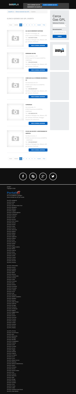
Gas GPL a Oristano (11, 367)
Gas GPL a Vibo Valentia (12, 391)
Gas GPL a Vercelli (11, 260)
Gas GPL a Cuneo (11, 217)
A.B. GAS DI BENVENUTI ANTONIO (34, 31)
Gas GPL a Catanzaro (12, 214)
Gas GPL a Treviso (11, 257)
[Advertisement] (64, 85)
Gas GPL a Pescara (11, 242)
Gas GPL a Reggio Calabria (13, 247)
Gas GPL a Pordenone (12, 308)
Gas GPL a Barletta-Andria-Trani (14, 205)
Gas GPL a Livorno (11, 228)
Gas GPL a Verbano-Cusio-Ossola (15, 389)
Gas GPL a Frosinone (12, 286)
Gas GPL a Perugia (11, 305)
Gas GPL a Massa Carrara (13, 360)
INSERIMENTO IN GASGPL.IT (34, 7)
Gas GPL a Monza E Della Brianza (15, 363)
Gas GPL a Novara (11, 300)
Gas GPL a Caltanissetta (12, 276)
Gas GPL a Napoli (11, 235)
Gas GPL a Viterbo (11, 327)
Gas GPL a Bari (10, 334)
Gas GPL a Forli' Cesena (12, 221)
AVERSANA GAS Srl (31, 53)
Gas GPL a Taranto (11, 254)
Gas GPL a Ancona (11, 331)
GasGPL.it (11, 11)
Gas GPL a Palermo (11, 303)
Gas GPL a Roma (11, 314)
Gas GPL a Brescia (11, 274)
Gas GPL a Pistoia (11, 243)
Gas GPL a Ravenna (11, 375)
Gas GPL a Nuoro (11, 365)
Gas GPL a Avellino (11, 269)
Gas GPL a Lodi (10, 293)
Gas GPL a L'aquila (11, 290)
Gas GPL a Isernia (11, 224)
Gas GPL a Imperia (11, 353)
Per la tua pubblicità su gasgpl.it (14, 195)
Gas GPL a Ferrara (11, 219)
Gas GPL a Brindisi (11, 339)
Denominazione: (57, 29)
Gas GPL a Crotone (11, 346)
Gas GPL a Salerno (11, 250)
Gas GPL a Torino (11, 255)
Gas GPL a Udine (11, 387)
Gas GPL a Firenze (11, 284)
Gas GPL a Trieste (11, 322)
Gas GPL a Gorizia (11, 223)
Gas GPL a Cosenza (11, 216)
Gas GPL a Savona (11, 381)
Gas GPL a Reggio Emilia (13, 312)
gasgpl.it (9, 186)
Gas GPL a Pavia (11, 240)
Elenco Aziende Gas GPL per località (15, 197)
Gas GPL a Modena (11, 298)
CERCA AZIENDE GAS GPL (33, 5)
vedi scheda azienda (38, 45)
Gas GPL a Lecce (11, 291)
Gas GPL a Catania (11, 343)
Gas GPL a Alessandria (12, 265)
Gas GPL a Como (11, 344)
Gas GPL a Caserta (11, 277)
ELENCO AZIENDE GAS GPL (50, 5)
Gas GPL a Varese (11, 259)
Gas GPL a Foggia (11, 350)
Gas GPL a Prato (11, 245)
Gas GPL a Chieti (11, 279)
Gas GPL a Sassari (11, 315)
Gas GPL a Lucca (11, 358)
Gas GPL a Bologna (11, 338)
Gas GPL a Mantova (11, 295)
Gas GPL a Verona (11, 326)
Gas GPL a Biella (11, 272)
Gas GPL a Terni (11, 384)
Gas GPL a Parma (11, 369)
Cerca (60, 36)
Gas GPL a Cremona (12, 281)
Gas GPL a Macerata (12, 229)
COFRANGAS (29, 104)
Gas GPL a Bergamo (12, 207)
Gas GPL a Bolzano (11, 209)
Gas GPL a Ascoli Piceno (12, 332)
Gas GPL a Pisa (10, 372)
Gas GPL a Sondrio (11, 382)
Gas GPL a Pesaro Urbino (13, 370)
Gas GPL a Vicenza (11, 262)
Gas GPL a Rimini (11, 248)
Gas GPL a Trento (11, 386)
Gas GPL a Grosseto (12, 288)
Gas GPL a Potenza (11, 374)
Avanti (39, 25)
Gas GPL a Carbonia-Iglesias (14, 212)
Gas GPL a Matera (11, 231)
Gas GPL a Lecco (11, 356)
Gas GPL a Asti (10, 204)
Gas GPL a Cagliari (11, 210)
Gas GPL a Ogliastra (12, 236)
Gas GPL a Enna (11, 283)
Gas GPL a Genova (11, 351)
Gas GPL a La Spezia (12, 355)
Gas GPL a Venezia (11, 324)
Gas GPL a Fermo (11, 348)
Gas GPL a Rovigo (11, 379)
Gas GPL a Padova (11, 238)
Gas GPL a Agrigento (12, 200)
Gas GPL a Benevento (12, 336)
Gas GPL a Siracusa (11, 317)
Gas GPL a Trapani (11, 321)
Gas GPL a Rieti (10, 377)
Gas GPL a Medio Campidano (14, 296)
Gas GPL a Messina (11, 362)
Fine (44, 25)
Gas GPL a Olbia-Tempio (13, 302)
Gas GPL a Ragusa (11, 310)
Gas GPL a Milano (11, 233)
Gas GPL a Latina (11, 226)
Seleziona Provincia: (58, 23)
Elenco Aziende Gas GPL (22, 11)
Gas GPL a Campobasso (12, 341)
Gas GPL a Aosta (11, 202)
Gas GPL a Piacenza (11, 307)
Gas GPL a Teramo (11, 319)
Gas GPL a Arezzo (11, 267)
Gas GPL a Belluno (11, 271)
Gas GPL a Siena (11, 252)
